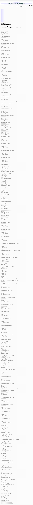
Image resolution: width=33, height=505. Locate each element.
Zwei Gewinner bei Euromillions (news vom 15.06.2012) (11, 425)
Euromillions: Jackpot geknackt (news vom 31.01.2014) (11, 148)
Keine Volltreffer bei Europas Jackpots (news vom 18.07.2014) (11, 95)
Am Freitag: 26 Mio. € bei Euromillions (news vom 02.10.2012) (11, 349)
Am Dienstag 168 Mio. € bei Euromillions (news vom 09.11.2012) (11, 321)
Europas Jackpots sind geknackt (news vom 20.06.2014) (11, 102)
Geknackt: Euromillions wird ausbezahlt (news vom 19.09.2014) (11, 74)
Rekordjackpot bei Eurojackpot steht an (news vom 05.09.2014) (11, 78)
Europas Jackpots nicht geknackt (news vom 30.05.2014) (11, 106)
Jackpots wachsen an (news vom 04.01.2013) (11, 291)
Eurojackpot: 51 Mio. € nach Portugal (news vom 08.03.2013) (11, 260)
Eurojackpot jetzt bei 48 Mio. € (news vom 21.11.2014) (11, 62)
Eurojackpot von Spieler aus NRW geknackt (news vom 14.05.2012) (11, 449)
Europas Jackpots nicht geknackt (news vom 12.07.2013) (11, 243)
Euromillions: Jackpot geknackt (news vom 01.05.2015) (11, 34)
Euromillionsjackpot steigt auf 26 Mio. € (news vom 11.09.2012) (11, 363)
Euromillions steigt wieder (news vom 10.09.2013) (11, 220)
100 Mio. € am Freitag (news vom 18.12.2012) (11, 298)
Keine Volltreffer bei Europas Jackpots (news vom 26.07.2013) (11, 236)
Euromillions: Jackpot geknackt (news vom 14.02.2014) (11, 143)
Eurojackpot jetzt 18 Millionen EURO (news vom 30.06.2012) (11, 416)
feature (12, 6)
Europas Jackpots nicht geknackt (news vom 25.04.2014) (11, 116)
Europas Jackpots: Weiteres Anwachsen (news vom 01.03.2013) (11, 262)
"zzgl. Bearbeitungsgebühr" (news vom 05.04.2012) (11, 482)
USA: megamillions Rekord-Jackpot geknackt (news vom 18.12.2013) (11, 167)
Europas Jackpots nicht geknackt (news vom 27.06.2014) (11, 99)
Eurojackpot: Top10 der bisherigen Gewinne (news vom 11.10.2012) (11, 342)
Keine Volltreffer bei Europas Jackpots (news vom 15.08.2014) (11, 88)
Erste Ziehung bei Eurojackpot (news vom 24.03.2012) (11, 498)
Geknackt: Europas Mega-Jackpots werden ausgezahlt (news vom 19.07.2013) (11, 239)
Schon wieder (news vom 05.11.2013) (11, 190)
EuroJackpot (17, 6)
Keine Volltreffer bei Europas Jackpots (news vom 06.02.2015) (11, 50)
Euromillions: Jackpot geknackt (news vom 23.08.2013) (11, 227)
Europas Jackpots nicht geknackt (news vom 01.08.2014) (11, 92)
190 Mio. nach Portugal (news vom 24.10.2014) (11, 67)
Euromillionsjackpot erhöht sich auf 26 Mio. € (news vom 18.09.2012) (11, 358)
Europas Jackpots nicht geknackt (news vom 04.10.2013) (11, 209)
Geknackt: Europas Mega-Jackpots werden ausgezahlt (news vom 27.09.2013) (11, 211)
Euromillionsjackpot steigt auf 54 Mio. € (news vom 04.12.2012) (11, 302)
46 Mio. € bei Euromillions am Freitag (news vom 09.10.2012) (11, 344)
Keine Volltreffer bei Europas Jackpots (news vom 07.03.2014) (11, 134)
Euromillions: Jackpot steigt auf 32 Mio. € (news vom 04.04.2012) (11, 484)
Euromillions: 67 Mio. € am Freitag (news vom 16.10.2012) (11, 337)
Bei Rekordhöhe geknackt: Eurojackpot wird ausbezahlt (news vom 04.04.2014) (11, 122)
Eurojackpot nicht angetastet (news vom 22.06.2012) (11, 421)
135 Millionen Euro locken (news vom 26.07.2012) (11, 395)
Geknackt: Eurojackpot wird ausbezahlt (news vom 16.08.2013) (11, 229)
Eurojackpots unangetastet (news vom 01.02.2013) (11, 275)
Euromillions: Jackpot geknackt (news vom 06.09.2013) (11, 222)
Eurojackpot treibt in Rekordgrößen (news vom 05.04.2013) (11, 250)
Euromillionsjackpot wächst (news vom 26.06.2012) (11, 418)
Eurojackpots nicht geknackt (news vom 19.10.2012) (11, 335)
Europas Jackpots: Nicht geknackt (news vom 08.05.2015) (11, 32)
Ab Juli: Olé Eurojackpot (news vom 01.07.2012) (11, 414)
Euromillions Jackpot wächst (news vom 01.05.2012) (11, 460)
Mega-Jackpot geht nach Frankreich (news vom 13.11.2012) (11, 316)
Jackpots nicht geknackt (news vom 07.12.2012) (11, 300)
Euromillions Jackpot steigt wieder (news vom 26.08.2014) (11, 83)
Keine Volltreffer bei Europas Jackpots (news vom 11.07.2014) (11, 97)
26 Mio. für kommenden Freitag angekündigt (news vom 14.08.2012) (11, 381)
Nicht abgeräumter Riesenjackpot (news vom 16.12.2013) (11, 169)
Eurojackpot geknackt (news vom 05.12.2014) (11, 57)
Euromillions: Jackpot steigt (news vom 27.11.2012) (11, 307)
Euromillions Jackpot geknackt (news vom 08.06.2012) (11, 430)
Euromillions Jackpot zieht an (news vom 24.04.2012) (11, 465)
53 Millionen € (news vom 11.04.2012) (11, 477)
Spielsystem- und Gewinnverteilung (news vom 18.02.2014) (11, 141)
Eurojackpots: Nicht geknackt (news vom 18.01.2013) (11, 284)
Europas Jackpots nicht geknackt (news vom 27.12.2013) (11, 162)
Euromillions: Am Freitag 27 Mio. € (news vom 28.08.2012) (11, 372)
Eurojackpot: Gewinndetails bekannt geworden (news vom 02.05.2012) (11, 458)
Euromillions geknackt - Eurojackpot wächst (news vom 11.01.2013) (11, 288)
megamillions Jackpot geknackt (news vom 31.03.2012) (11, 487)
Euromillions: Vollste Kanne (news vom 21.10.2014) (11, 69)
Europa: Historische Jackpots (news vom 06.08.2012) (11, 388)
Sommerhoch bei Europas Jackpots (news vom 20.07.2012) (11, 400)
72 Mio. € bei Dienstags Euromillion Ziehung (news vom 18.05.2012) (11, 444)
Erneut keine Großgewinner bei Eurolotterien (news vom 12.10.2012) (11, 339)
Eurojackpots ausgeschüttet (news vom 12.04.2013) (11, 248)
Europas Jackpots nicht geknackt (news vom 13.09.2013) (11, 218)
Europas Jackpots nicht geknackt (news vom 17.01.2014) (11, 155)
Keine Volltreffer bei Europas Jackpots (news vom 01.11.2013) (11, 192)
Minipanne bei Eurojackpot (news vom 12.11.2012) (11, 318)
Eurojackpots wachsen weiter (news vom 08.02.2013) (11, 272)
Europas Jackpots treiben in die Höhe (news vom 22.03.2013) (11, 255)
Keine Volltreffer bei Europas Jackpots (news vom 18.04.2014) (11, 118)
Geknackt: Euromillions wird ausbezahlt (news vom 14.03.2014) (11, 132)
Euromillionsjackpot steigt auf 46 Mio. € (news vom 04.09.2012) (11, 367)
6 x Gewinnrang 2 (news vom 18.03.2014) (11, 129)
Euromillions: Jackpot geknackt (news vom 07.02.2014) (11, 146)
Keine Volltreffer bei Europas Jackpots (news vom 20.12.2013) (11, 164)
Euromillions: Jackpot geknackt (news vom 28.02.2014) (11, 136)
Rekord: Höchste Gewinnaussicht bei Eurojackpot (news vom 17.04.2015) (11, 39)
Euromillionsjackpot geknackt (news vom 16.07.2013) (11, 241)
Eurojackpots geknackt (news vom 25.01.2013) (11, 278)
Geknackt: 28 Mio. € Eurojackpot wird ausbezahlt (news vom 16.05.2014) (11, 109)
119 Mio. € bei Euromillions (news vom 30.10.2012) (11, 328)
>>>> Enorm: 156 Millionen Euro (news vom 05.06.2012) (11, 432)
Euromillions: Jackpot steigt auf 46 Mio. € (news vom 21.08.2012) (11, 377)
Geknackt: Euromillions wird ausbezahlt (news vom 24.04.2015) (11, 36)
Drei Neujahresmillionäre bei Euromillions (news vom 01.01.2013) (11, 293)
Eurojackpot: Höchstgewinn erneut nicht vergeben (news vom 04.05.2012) (11, 456)
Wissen (7, 6)
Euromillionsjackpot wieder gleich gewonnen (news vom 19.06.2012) (11, 423)
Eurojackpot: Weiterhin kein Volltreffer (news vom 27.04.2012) (11, 463)
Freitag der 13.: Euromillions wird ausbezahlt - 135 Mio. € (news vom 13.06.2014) (11, 104)
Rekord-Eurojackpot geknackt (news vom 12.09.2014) (11, 76)
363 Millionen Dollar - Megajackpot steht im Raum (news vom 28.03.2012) (11, 494)
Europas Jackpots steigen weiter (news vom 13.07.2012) (11, 404)
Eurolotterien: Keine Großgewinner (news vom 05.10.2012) (11, 346)
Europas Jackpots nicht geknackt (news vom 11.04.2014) (11, 120)
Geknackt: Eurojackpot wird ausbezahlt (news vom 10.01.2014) (11, 157)
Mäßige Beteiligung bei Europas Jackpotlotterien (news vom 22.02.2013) (11, 267)
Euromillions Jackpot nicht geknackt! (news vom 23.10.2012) (11, 332)
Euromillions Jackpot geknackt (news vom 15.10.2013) (11, 204)
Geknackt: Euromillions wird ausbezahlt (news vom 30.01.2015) (11, 53)
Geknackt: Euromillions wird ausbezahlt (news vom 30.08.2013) (11, 225)
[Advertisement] (6, 16)
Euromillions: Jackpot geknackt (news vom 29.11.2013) (11, 181)
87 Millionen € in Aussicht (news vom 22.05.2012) (11, 442)
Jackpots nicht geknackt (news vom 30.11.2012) (11, 304)
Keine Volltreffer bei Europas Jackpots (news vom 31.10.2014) (11, 64)
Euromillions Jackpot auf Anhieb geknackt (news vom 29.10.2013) (11, 195)
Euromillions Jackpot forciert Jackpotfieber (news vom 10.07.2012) (11, 407)
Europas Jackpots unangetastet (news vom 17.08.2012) (11, 379)
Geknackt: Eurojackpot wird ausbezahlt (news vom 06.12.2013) (11, 178)
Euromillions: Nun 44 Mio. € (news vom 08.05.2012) (11, 453)
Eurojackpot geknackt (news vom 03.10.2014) (11, 71)
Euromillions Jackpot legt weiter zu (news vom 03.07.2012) (11, 411)
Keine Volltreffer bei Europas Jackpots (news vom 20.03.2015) (11, 43)
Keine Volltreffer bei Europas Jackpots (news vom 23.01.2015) (11, 55)
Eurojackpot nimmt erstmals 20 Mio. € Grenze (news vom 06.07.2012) (11, 409)
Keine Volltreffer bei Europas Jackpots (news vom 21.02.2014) (11, 139)
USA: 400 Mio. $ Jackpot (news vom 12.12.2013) (11, 174)
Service (26, 6)
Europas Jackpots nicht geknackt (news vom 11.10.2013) (11, 206)
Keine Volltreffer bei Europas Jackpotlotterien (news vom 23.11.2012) (11, 309)
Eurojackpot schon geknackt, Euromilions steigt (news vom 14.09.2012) (11, 360)
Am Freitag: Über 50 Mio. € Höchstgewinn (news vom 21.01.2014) (11, 153)
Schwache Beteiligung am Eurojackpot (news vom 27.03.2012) (11, 496)
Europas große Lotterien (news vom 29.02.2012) (11, 501)
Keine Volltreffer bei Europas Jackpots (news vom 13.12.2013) (11, 171)
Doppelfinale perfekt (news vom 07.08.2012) (11, 386)
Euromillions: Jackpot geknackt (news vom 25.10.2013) (11, 197)
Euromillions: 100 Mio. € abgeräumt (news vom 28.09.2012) (11, 351)
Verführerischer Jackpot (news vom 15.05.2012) (11, 446)
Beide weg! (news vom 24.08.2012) (11, 374)
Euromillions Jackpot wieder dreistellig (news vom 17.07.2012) (11, 402)
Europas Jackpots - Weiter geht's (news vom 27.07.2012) (11, 393)
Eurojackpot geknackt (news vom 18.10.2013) (11, 202)
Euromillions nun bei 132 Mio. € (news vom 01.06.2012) (11, 435)
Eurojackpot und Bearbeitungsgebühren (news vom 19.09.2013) (11, 216)
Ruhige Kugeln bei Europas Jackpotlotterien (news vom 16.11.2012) (11, 314)
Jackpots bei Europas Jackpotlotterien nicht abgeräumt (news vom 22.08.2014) (11, 85)
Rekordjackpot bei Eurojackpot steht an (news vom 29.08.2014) (11, 81)
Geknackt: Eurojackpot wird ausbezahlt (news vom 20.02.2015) (11, 46)
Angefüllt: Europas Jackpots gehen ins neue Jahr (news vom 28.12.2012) (11, 295)
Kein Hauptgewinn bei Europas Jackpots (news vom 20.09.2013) (11, 213)
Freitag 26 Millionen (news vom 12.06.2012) (11, 428)
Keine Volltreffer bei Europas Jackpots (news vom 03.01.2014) (11, 160)
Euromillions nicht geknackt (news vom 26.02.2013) (11, 264)
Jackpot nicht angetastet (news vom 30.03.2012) (11, 489)
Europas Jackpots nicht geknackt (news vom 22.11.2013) (11, 183)
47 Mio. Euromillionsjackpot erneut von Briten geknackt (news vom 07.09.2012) (11, 365)
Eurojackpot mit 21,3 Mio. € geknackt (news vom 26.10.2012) (11, 330)
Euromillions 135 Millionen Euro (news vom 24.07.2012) (11, 397)
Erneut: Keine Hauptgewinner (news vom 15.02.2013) (11, 269)
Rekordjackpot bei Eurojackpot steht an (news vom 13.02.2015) (11, 48)
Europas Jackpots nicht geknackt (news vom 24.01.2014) (11, 150)
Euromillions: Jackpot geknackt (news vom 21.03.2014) (11, 127)
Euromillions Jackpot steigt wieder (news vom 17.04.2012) (11, 472)
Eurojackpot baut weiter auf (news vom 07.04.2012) (11, 480)
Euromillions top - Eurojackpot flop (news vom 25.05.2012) (11, 439)
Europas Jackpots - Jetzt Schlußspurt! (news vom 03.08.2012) (11, 390)
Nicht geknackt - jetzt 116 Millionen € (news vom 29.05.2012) (11, 437)
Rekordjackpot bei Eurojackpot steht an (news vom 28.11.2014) (11, 60)
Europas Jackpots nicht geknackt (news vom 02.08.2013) (11, 234)
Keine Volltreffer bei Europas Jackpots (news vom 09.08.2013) (11, 232)
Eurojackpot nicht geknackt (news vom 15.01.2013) (11, 286)
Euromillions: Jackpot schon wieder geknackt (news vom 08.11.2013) (11, 188)
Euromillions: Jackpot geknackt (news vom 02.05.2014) (11, 113)
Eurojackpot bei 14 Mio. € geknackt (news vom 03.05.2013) (11, 246)
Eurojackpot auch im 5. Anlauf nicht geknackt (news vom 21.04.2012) (11, 467)
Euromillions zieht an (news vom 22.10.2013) (11, 199)
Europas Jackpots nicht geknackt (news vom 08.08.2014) (11, 90)
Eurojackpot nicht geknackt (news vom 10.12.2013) (11, 176)
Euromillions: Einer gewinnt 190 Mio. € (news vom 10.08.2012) (11, 384)
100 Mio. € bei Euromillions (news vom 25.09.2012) (11, 353)
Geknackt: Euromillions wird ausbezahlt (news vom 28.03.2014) (11, 125)
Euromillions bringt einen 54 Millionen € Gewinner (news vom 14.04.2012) (11, 474)
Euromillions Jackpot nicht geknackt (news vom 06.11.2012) (11, 323)
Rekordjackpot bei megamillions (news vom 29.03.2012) (11, 491)
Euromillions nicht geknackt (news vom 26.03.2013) (11, 253)
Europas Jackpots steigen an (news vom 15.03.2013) (11, 257)
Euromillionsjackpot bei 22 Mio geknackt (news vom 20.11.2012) (11, 311)
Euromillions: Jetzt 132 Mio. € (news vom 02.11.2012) (11, 325)
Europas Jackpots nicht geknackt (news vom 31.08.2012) (11, 370)
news (2, 6)
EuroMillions (21, 6)
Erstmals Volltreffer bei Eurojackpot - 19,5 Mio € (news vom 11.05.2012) (11, 451)
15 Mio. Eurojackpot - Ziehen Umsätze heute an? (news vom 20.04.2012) (11, 470)
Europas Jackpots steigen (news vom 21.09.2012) (11, 356)
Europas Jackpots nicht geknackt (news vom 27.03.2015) (11, 41)
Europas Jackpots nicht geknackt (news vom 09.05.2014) (11, 111)
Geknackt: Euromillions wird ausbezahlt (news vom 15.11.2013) (11, 185)
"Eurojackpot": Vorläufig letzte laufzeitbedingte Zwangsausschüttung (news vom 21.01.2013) (11, 281)
